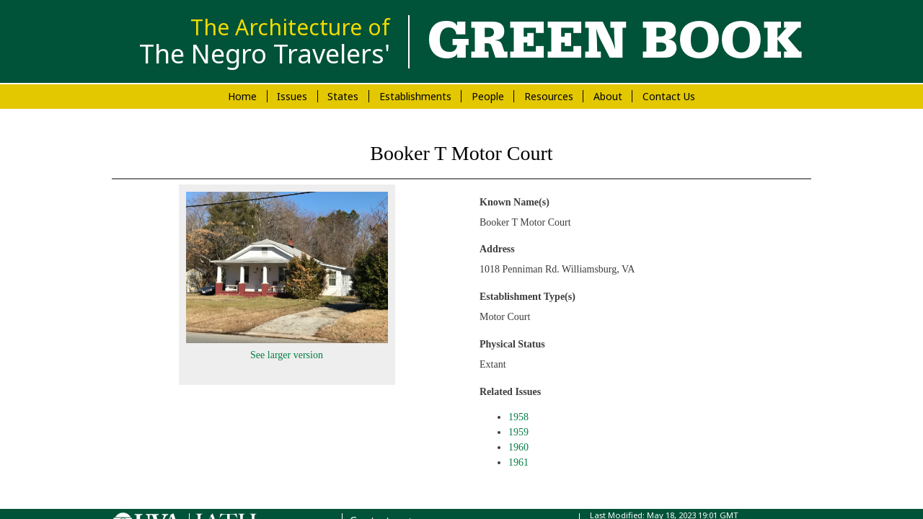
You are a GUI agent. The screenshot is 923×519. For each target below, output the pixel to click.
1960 (518, 447)
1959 (518, 432)
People (488, 96)
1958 (518, 417)
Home (242, 96)
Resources (548, 96)
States (342, 96)
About (607, 96)
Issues (292, 96)
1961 (518, 462)
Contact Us (668, 96)
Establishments (415, 96)
